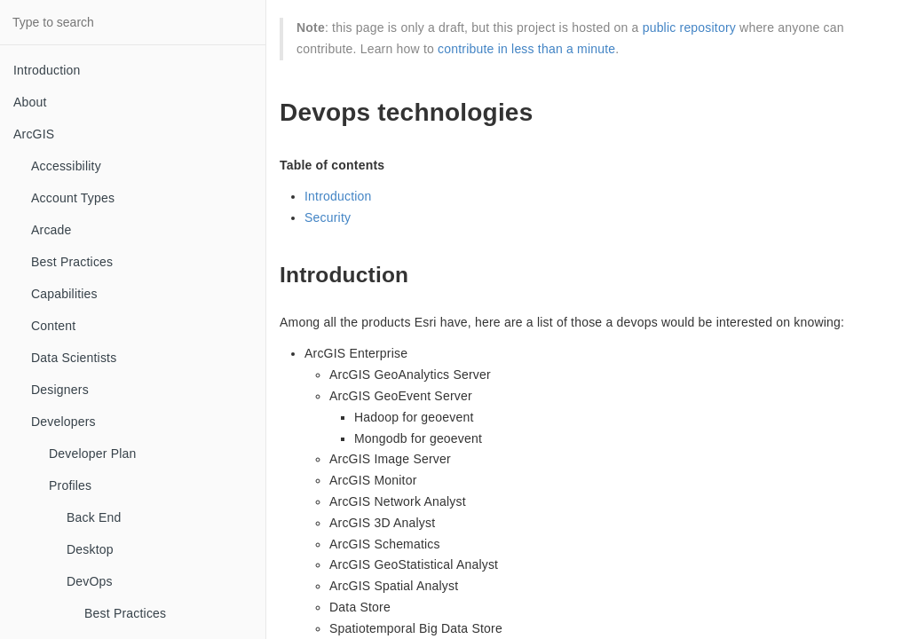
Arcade (51, 230)
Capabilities (64, 294)
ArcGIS (33, 134)
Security (327, 217)
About (30, 102)
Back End (94, 517)
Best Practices (72, 262)
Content (53, 326)
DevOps (90, 581)
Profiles (70, 485)
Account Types (73, 198)
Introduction (47, 70)
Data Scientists (73, 358)
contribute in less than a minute (526, 49)
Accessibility (66, 166)
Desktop (90, 549)
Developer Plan (93, 453)
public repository (689, 27)
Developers (63, 421)
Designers (60, 390)
